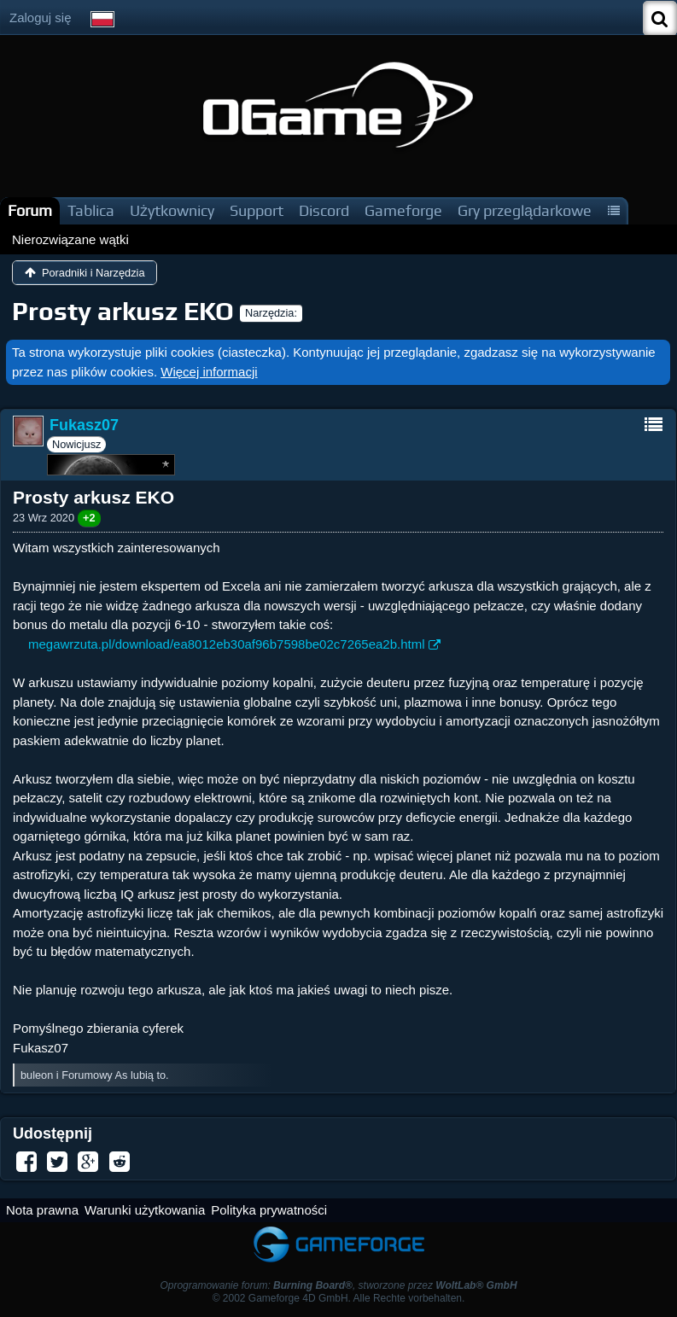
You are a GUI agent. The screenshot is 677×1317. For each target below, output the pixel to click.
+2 (89, 517)
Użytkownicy (172, 210)
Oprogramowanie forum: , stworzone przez (338, 1285)
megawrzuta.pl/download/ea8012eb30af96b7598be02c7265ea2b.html (226, 644)
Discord (324, 210)
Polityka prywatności (269, 1210)
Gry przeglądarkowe (525, 210)
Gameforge (403, 210)
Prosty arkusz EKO (123, 311)
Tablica (90, 210)
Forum (30, 210)
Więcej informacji (208, 371)
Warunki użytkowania (145, 1210)
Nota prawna (42, 1210)
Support (256, 210)
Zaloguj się (40, 17)
